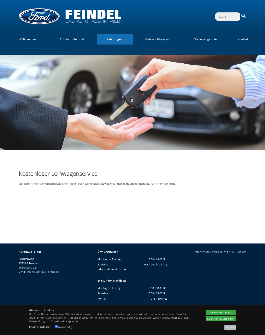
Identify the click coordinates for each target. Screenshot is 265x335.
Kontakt (243, 39)
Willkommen (27, 39)
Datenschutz (201, 252)
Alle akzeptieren (221, 312)
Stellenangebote (205, 39)
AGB (231, 252)
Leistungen (115, 39)
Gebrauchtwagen (157, 39)
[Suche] (227, 16)
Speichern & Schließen (220, 319)
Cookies (241, 252)
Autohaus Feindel (72, 39)
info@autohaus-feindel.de (43, 272)
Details (230, 327)
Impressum (219, 252)
